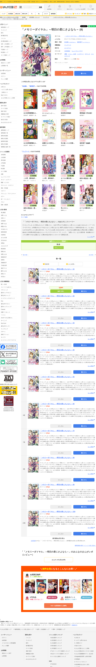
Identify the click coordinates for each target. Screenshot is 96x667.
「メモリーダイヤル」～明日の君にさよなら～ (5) (57, 377)
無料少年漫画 (4, 144)
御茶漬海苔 (4, 232)
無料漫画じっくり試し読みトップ (23, 629)
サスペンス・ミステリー (7, 185)
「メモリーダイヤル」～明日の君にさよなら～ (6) (57, 404)
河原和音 (3, 234)
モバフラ (3, 337)
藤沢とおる (4, 271)
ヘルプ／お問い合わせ (6, 89)
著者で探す (4, 111)
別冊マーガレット (5, 312)
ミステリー (80, 54)
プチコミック (4, 290)
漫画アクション (5, 334)
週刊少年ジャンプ (5, 295)
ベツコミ (3, 315)
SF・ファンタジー (5, 199)
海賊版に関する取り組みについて (8, 384)
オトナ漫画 (4, 171)
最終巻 (46, 264)
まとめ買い (70, 264)
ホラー (2, 196)
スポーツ (3, 191)
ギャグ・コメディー (6, 179)
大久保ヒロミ (4, 229)
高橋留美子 (4, 262)
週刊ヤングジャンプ (6, 306)
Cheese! (3, 309)
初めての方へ (4, 95)
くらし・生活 (72, 54)
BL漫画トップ (4, 52)
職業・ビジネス (5, 182)
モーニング (4, 320)
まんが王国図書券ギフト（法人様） (84, 654)
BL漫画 (3, 168)
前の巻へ (25, 255)
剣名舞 (70, 42)
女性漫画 (3, 154)
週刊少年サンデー (5, 326)
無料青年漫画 (4, 141)
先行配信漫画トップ (6, 41)
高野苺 (2, 260)
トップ (3, 13)
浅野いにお (4, 215)
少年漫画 (3, 163)
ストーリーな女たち (6, 287)
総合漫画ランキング (56, 637)
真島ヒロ (3, 273)
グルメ (2, 202)
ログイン (3, 76)
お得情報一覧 (4, 65)
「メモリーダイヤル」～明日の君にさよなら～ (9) (57, 484)
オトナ (46, 13)
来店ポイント (91, 13)
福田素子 (83, 42)
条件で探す (4, 105)
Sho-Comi (3, 323)
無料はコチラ (59, 247)
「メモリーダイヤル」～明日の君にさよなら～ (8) (57, 457)
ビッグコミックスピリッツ (8, 298)
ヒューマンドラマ (5, 177)
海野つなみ (4, 223)
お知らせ (3, 86)
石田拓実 (3, 221)
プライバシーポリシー (80, 662)
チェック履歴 (4, 79)
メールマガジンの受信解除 (9, 643)
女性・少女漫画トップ (6, 44)
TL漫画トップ (4, 49)
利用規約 (77, 659)
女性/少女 (17, 13)
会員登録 (3, 73)
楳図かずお (4, 226)
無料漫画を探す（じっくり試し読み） (85, 545)
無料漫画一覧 (4, 133)
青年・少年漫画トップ (6, 46)
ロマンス (87, 54)
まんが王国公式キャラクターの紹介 (84, 651)
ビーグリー (67, 48)
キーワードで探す (5, 117)
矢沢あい (3, 276)
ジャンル (68, 13)
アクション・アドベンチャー (8, 193)
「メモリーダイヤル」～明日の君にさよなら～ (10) (57, 511)
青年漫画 (3, 160)
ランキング (76, 13)
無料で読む (61, 291)
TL (32, 13)
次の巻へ (91, 255)
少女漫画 (3, 157)
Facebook (53, 664)
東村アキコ (4, 268)
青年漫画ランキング (56, 645)
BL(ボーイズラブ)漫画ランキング (59, 654)
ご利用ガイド (4, 92)
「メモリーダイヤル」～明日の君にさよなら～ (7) (57, 431)
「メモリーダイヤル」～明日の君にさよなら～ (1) (57, 269)
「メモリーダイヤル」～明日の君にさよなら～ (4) (57, 350)
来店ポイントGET (5, 63)
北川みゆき (4, 240)
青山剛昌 (3, 212)
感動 (65, 54)
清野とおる (4, 254)
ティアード (25, 151)
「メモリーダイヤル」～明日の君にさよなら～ (78, 36)
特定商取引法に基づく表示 (81, 664)
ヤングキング (4, 329)
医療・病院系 (4, 204)
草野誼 (2, 243)
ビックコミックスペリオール (8, 340)
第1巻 (58, 244)
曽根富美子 (4, 257)
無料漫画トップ (5, 27)
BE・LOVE (4, 284)
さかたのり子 (4, 246)
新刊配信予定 (4, 35)
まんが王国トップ (5, 629)
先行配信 (10, 13)
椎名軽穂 (3, 248)
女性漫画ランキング (56, 640)
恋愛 (2, 174)
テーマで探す (4, 108)
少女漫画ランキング (56, 643)
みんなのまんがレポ (6, 122)
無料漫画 (53, 13)
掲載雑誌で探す (5, 114)
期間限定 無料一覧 (5, 147)
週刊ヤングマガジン (6, 292)
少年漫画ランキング (56, 648)
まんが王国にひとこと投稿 (8, 98)
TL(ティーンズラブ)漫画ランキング (60, 651)
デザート (3, 331)
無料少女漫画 (4, 138)
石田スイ (3, 218)
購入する (83, 73)
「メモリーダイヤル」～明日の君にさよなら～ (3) (57, 323)
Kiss (2, 301)
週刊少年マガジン (5, 304)
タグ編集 (25, 217)
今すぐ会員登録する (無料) (58, 605)
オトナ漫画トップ (5, 55)
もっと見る (91, 237)
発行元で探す (4, 119)
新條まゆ (3, 251)
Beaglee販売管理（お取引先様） (83, 656)
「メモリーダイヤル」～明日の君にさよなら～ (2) (57, 296)
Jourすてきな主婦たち (6, 317)
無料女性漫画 (4, 135)
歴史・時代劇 (4, 188)
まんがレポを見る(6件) (58, 560)
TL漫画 (3, 165)
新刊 (83, 13)
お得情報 (4, 656)
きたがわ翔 (4, 237)
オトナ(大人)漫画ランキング (58, 656)
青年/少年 (24, 13)
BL (39, 13)
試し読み (64, 73)
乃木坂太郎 (4, 265)
